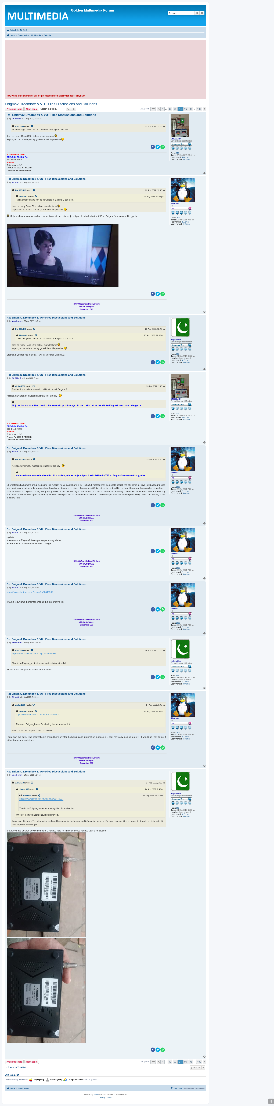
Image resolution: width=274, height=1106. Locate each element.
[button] (153, 109)
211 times (185, 222)
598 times (185, 157)
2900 (178, 218)
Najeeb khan (176, 340)
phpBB (96, 1095)
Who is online (12, 1075)
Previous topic (14, 108)
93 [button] (175, 108)
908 (177, 354)
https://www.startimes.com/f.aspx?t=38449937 (30, 592)
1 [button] (162, 108)
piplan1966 (20, 386)
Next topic (31, 108)
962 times (186, 159)
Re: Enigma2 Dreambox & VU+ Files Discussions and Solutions (51, 115)
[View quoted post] (32, 126)
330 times (186, 362)
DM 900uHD (176, 139)
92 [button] (170, 108)
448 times (186, 224)
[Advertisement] (105, 67)
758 (177, 153)
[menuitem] (23, 30)
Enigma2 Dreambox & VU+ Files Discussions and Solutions (51, 104)
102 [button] (199, 108)
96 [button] (191, 108)
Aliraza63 (19, 126)
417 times (185, 360)
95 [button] (185, 108)
